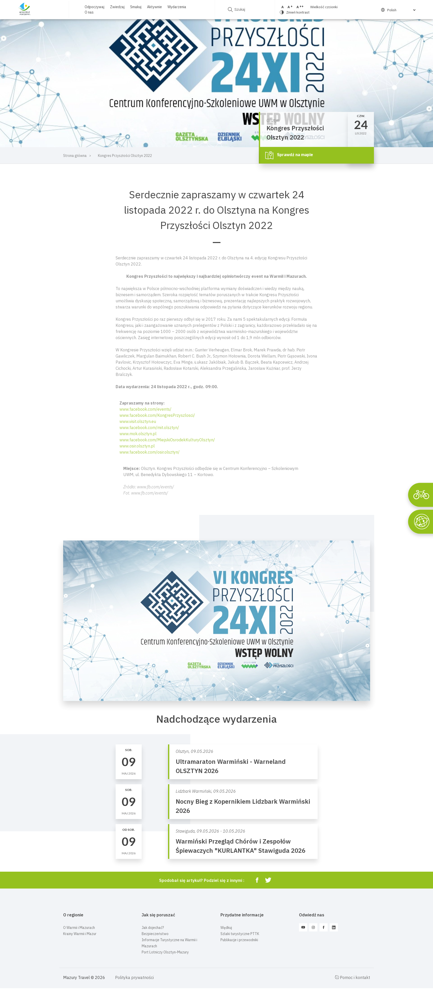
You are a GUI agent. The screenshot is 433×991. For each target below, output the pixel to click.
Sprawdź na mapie (289, 155)
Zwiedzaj (117, 7)
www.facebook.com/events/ (145, 409)
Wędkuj (226, 927)
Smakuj (135, 7)
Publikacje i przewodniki (239, 940)
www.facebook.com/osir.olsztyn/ (149, 452)
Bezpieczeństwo (155, 933)
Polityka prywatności (134, 977)
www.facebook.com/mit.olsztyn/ (149, 427)
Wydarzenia (176, 7)
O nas (88, 12)
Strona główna (75, 155)
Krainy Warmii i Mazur (79, 933)
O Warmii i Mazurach (79, 927)
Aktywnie (154, 7)
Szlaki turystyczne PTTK (239, 933)
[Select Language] (394, 10)
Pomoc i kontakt (352, 977)
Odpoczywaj (94, 7)
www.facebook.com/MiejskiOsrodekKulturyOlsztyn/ (167, 439)
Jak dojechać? (153, 927)
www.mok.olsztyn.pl (138, 433)
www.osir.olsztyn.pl (137, 445)
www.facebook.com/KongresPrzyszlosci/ (157, 415)
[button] (216, 480)
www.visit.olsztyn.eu (137, 421)
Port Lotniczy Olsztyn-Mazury (165, 952)
